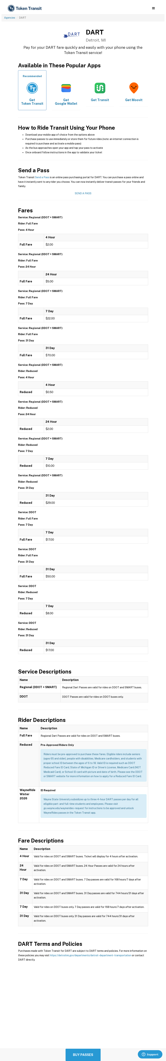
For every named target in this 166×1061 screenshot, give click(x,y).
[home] (25, 8)
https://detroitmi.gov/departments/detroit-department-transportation (90, 955)
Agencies (9, 17)
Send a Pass (42, 177)
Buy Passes (83, 1055)
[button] (153, 8)
